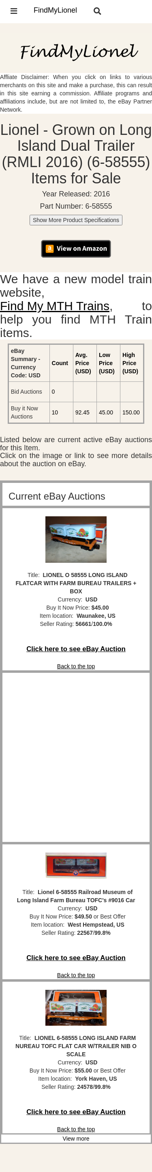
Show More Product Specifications (76, 220)
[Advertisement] (76, 757)
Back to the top (76, 666)
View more (76, 1138)
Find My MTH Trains (54, 306)
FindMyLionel (55, 10)
